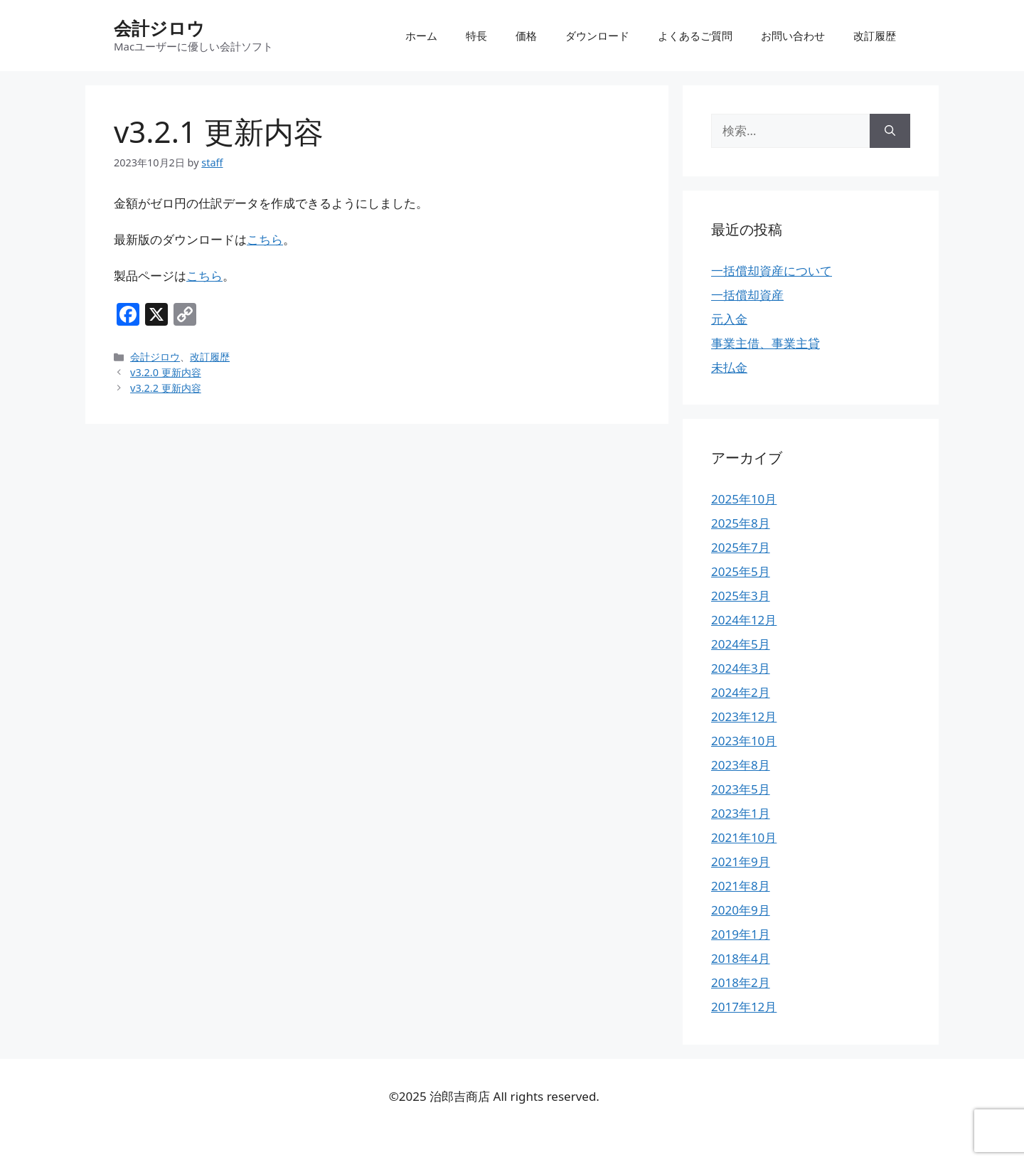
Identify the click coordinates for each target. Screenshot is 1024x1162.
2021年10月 (744, 837)
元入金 (729, 319)
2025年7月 (740, 547)
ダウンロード (597, 35)
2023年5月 (740, 789)
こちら (265, 239)
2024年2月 (740, 692)
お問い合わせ (793, 35)
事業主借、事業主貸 (765, 343)
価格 (526, 35)
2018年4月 (740, 958)
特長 (476, 35)
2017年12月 (744, 1006)
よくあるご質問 (695, 35)
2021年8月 (740, 886)
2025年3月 (740, 595)
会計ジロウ (159, 28)
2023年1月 (740, 813)
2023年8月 (740, 765)
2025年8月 (740, 523)
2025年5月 (740, 571)
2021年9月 (740, 861)
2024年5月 (740, 644)
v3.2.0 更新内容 (165, 372)
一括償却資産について (771, 270)
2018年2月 (740, 982)
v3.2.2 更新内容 (165, 388)
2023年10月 (744, 740)
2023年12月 (744, 716)
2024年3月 (740, 668)
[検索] (890, 131)
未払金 (729, 367)
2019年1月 (740, 934)
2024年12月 (744, 620)
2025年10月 (744, 499)
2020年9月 (740, 910)
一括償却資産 (747, 295)
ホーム (421, 35)
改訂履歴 (874, 35)
